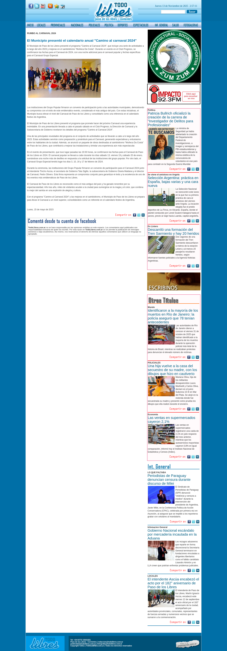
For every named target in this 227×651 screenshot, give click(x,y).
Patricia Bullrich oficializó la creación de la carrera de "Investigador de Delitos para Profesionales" (170, 119)
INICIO (30, 25)
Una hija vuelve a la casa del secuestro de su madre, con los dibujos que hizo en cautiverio (172, 370)
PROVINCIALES (58, 25)
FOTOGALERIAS (191, 25)
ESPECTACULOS (140, 25)
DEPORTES (123, 25)
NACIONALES (77, 25)
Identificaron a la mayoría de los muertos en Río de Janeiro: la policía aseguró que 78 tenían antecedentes (173, 316)
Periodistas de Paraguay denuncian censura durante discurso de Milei (169, 479)
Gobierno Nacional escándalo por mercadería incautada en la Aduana (172, 534)
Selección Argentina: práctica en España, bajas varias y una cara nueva (173, 182)
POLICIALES (94, 25)
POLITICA (108, 25)
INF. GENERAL (161, 25)
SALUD (175, 25)
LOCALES (41, 25)
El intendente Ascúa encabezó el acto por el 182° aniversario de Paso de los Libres (173, 583)
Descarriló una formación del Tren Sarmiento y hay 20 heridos (173, 231)
